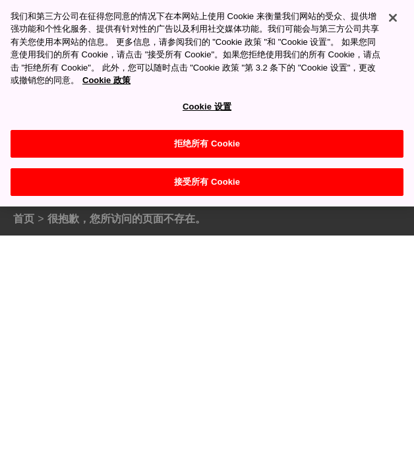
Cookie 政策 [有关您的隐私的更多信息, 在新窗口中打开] (106, 74)
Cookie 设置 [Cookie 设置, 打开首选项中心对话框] (207, 100)
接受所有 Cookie (207, 175)
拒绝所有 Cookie (207, 137)
